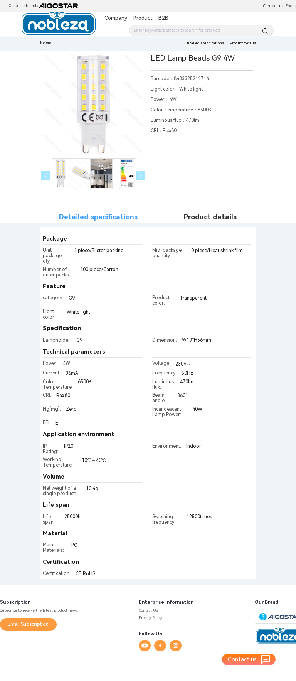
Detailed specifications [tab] (98, 217)
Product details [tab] (210, 217)
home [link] (46, 43)
